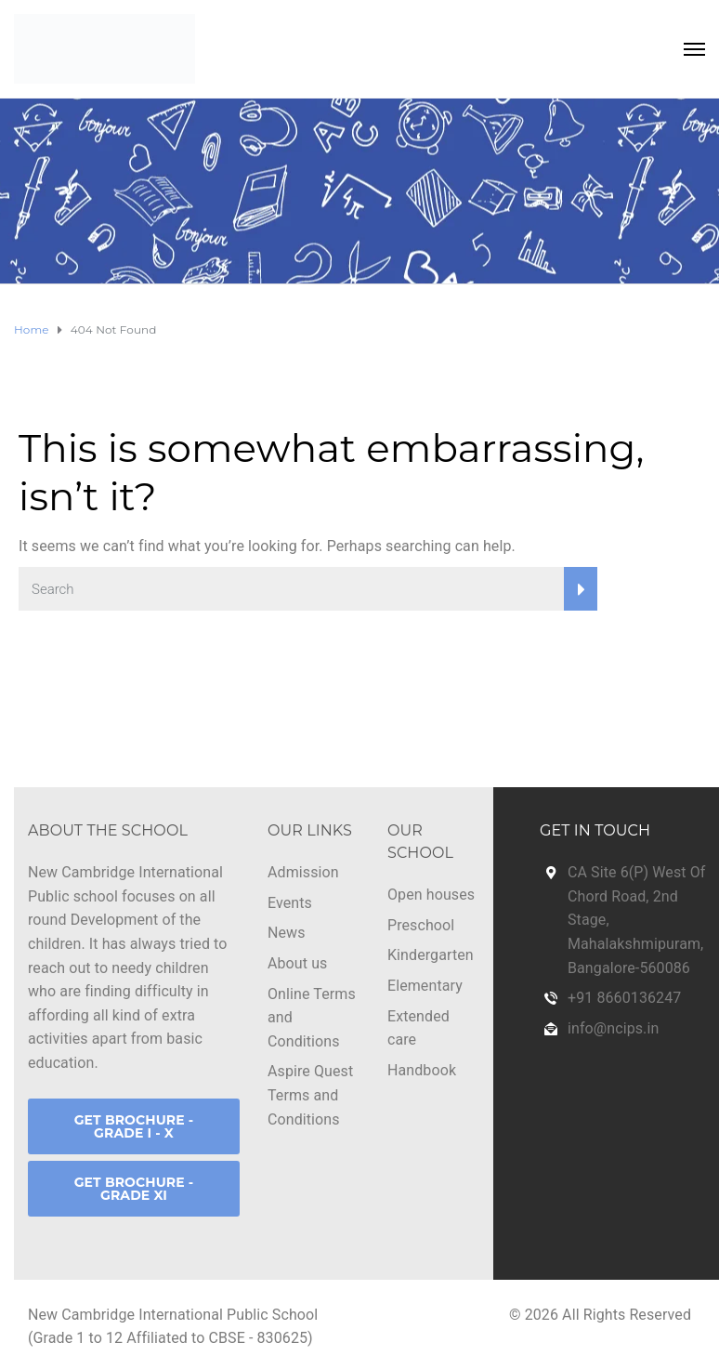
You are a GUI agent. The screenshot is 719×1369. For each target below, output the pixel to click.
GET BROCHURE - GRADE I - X (134, 1126)
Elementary (425, 985)
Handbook (421, 1070)
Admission (303, 872)
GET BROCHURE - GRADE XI (134, 1189)
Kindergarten (430, 955)
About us (297, 963)
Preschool (420, 925)
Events (290, 903)
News (287, 932)
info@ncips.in (613, 1028)
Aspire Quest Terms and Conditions (310, 1094)
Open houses (431, 894)
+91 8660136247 (624, 998)
